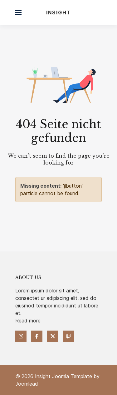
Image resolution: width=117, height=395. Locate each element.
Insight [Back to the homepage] (58, 12)
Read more (28, 320)
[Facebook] (36, 336)
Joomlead (26, 384)
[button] (18, 12)
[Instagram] (21, 336)
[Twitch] (68, 336)
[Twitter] (52, 336)
